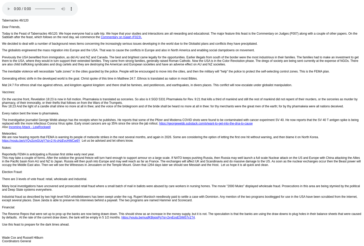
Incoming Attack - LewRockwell (30, 127)
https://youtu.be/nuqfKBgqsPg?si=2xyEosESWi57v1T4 (158, 217)
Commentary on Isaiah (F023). (121, 37)
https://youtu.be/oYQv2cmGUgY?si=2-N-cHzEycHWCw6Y (41, 140)
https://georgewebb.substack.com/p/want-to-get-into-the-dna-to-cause (206, 123)
